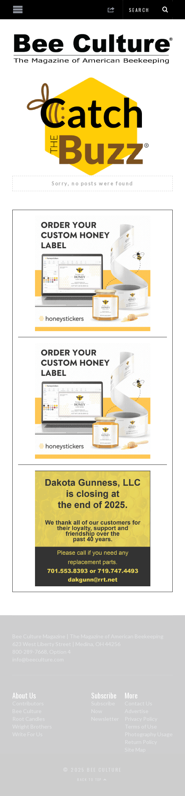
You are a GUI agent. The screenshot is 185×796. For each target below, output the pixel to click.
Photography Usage (149, 734)
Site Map (135, 749)
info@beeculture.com (38, 659)
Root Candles (28, 718)
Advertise (136, 711)
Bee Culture (27, 711)
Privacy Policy (141, 718)
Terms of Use (141, 726)
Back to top (92, 779)
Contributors (28, 703)
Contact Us (138, 703)
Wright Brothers (32, 726)
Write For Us (27, 734)
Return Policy (141, 742)
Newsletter (105, 718)
